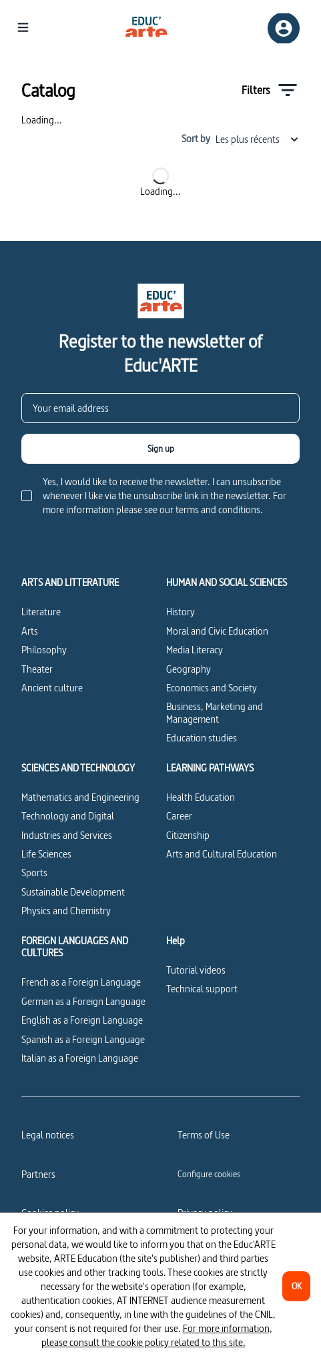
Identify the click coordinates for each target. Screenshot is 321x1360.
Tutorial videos (196, 970)
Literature (41, 612)
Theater (37, 669)
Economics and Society (211, 688)
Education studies (201, 738)
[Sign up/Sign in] (283, 28)
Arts (29, 631)
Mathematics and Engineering (80, 797)
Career (179, 816)
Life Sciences (46, 854)
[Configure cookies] (209, 1173)
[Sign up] (160, 449)
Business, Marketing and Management (214, 712)
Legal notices (47, 1135)
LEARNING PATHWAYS (210, 768)
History (180, 612)
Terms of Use (204, 1135)
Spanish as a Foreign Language (83, 1039)
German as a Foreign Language (83, 1001)
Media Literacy (194, 650)
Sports (34, 873)
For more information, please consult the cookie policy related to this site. (156, 1335)
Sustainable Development (73, 892)
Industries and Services (66, 835)
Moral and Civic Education (217, 631)
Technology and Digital (67, 816)
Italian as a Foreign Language (79, 1058)
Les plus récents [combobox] (258, 139)
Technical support (202, 989)
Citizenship (188, 835)
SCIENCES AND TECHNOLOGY (78, 768)
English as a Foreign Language (82, 1020)
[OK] (296, 1286)
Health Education (200, 797)
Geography (188, 669)
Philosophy (44, 650)
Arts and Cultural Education (221, 854)
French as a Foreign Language (81, 982)
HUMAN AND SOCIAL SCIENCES (226, 583)
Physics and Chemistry (66, 911)
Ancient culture (52, 688)
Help (175, 941)
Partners (38, 1174)
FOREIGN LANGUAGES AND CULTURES (74, 947)
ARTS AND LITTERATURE (70, 583)
